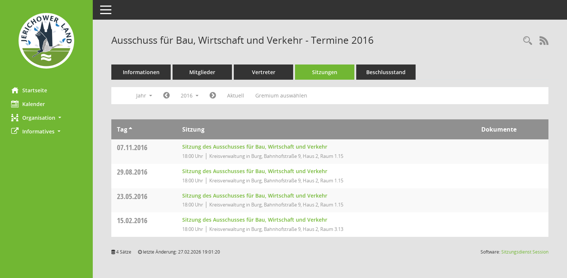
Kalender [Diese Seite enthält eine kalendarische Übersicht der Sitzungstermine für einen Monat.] (28, 103)
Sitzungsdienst (524, 252)
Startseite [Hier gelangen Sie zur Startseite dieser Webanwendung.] (29, 90)
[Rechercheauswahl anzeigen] (528, 41)
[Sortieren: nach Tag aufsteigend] (130, 129)
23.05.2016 (132, 196)
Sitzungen (324, 72)
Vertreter (263, 72)
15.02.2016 (132, 220)
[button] (46, 118)
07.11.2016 (132, 147)
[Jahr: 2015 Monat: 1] (166, 95)
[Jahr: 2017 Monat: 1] (213, 95)
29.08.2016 (132, 172)
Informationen (141, 72)
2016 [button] (190, 95)
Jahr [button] (144, 95)
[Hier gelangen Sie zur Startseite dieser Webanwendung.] (46, 41)
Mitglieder (202, 72)
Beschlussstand (386, 72)
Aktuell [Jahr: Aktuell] (235, 95)
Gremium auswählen (281, 95)
